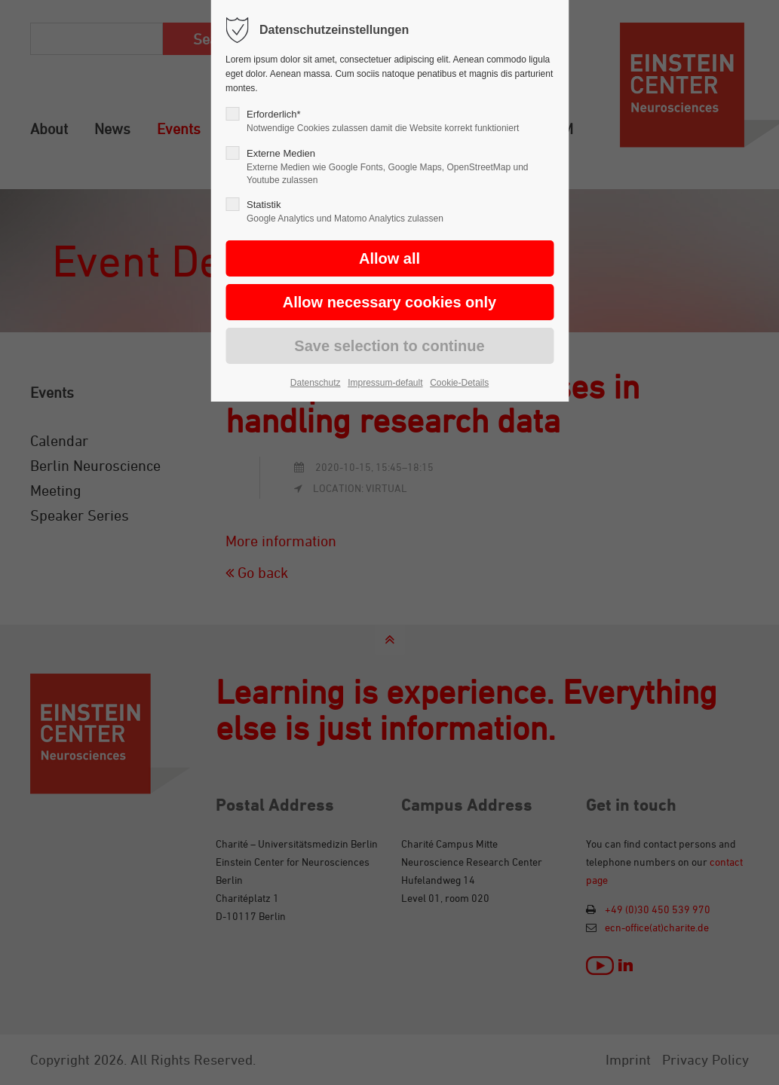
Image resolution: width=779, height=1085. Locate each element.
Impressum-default (385, 382)
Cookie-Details (459, 382)
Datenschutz (315, 382)
